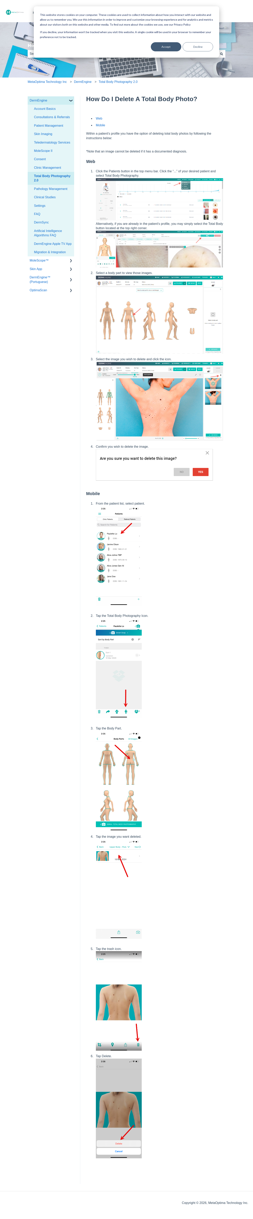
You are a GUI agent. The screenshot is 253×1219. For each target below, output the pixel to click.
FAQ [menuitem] (37, 214)
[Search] (221, 54)
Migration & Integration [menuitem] (50, 252)
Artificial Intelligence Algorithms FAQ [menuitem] (48, 233)
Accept (166, 46)
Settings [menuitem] (39, 205)
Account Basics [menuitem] (45, 108)
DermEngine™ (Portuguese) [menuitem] (40, 279)
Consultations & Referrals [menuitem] (52, 117)
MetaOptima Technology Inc (47, 81)
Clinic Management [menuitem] (47, 167)
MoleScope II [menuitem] (43, 150)
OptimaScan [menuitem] (38, 290)
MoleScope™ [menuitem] (39, 260)
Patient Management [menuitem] (48, 125)
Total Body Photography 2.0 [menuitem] (52, 178)
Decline (198, 46)
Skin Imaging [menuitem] (43, 134)
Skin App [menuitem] (36, 269)
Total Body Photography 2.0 (118, 81)
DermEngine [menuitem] (38, 100)
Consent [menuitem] (40, 159)
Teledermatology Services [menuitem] (52, 142)
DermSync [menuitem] (41, 222)
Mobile (100, 125)
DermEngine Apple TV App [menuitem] (53, 243)
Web (99, 118)
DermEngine (83, 81)
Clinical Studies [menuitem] (45, 197)
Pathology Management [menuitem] (50, 189)
